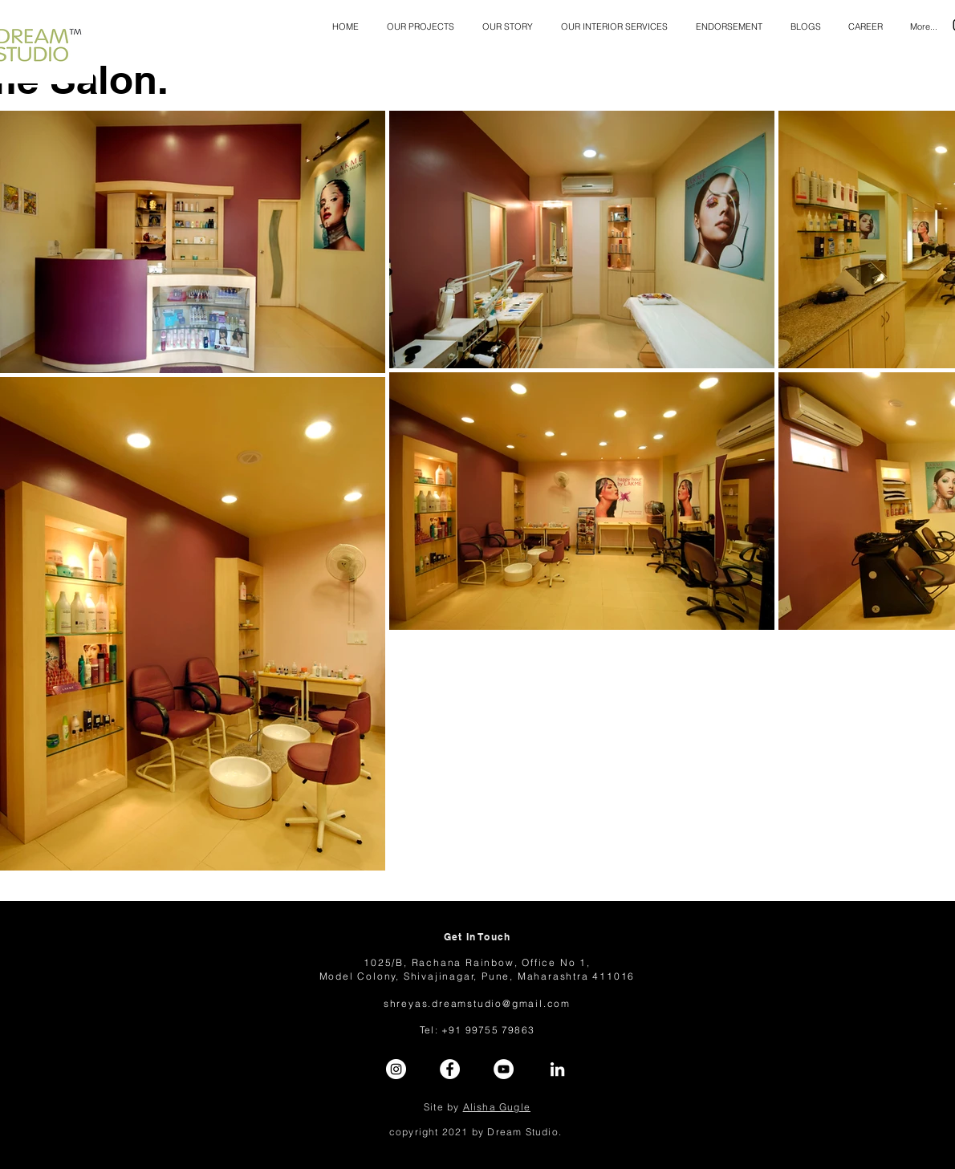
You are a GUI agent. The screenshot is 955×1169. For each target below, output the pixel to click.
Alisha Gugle (496, 1107)
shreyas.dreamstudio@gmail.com (477, 1003)
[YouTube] (504, 1069)
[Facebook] (450, 1069)
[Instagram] (396, 1069)
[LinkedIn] (557, 1069)
